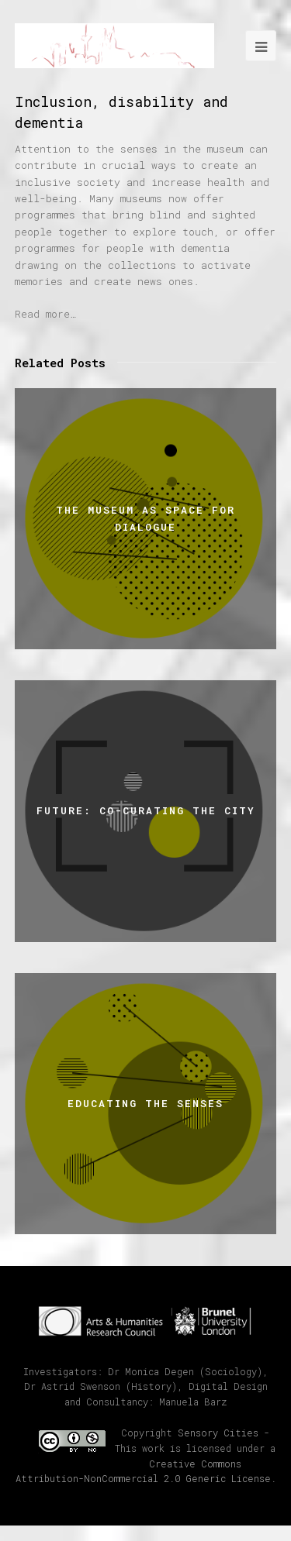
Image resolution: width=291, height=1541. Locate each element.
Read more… (45, 314)
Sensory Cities (218, 1432)
